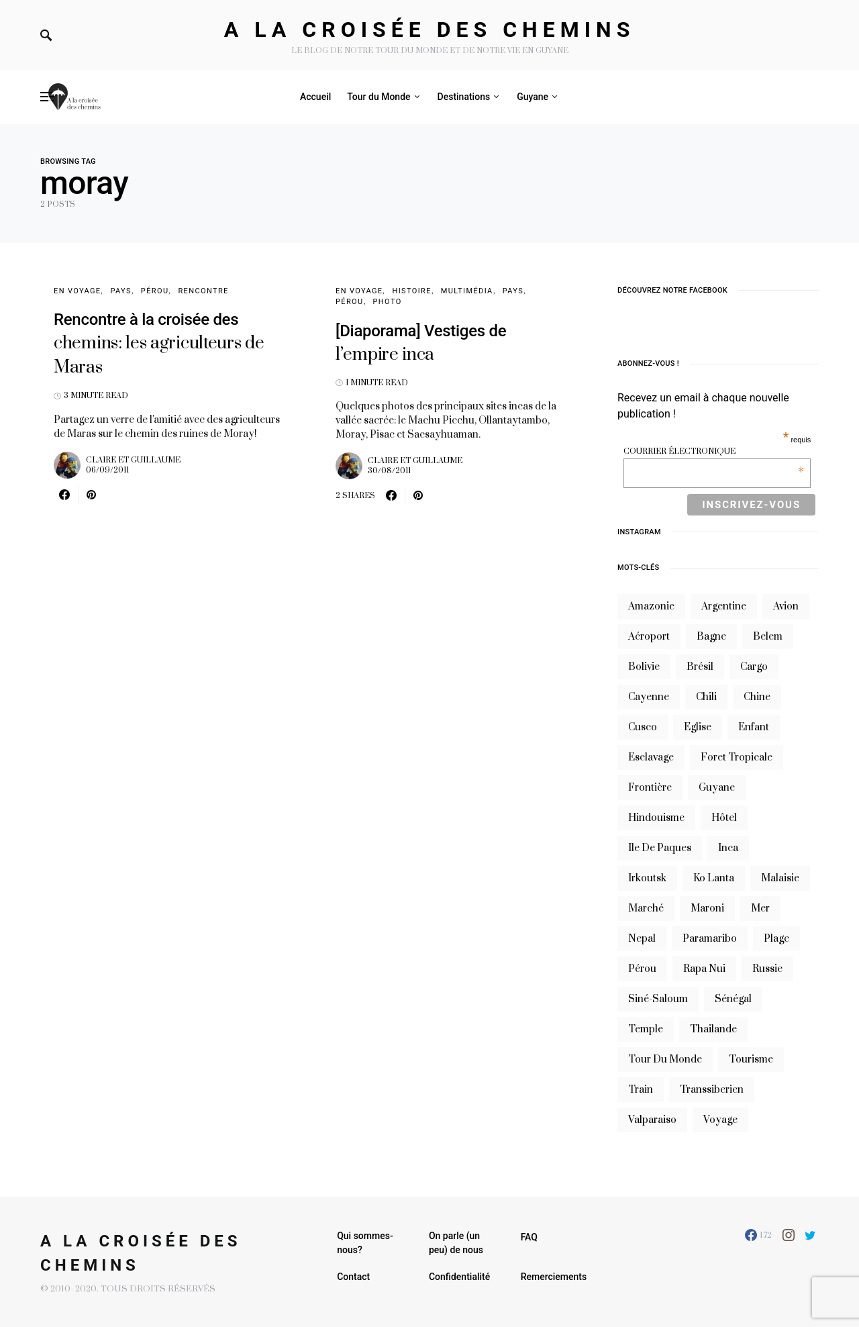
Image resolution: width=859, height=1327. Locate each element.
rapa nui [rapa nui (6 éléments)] (704, 969)
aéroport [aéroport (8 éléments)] (649, 636)
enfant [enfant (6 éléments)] (753, 727)
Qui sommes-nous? (365, 1242)
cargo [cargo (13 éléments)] (754, 666)
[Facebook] (758, 1235)
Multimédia (467, 291)
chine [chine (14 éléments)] (757, 697)
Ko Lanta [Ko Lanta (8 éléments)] (713, 878)
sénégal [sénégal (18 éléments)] (733, 999)
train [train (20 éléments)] (640, 1089)
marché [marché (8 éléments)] (646, 908)
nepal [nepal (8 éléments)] (642, 938)
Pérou (155, 291)
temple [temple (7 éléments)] (645, 1029)
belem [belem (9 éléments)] (767, 636)
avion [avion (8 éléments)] (786, 606)
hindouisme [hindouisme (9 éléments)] (656, 818)
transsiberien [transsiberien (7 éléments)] (712, 1089)
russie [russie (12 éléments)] (767, 969)
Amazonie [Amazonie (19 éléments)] (651, 606)
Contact (353, 1276)
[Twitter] (810, 1235)
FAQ (529, 1237)
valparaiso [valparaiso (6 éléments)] (652, 1120)
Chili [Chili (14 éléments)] (706, 697)
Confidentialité (459, 1276)
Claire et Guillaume (133, 460)
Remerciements (554, 1276)
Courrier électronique (713, 451)
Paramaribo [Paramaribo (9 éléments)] (710, 938)
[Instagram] (788, 1235)
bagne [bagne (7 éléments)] (711, 636)
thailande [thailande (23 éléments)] (713, 1029)
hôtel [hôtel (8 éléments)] (724, 818)
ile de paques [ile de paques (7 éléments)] (659, 848)
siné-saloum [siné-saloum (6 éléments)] (658, 999)
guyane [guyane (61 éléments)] (717, 787)
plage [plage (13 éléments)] (776, 938)
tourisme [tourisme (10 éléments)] (751, 1059)
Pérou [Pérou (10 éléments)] (642, 969)
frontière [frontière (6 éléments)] (650, 787)
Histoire (411, 291)
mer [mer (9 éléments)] (760, 908)
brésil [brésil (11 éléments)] (700, 666)
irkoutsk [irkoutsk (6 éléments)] (647, 878)
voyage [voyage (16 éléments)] (720, 1120)
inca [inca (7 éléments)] (728, 848)
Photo (387, 301)
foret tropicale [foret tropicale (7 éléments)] (736, 757)
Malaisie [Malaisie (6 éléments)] (780, 878)
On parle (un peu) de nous (456, 1242)
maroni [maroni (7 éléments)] (707, 908)
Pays (120, 291)
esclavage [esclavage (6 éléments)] (651, 757)
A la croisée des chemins (430, 29)
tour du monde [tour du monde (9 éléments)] (665, 1059)
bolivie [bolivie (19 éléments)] (644, 666)
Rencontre (203, 291)
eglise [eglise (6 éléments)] (697, 727)
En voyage (77, 291)
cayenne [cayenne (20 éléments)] (648, 697)
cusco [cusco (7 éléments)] (642, 727)
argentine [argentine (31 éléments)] (723, 606)
